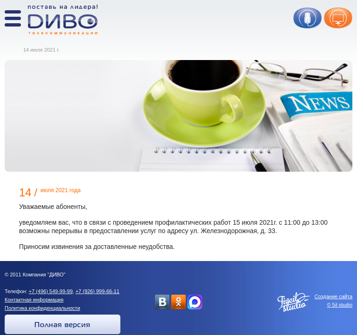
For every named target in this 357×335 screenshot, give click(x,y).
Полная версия (62, 325)
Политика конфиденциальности (42, 308)
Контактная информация (34, 299)
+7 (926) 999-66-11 (97, 291)
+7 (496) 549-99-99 (51, 291)
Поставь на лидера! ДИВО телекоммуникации (63, 20)
